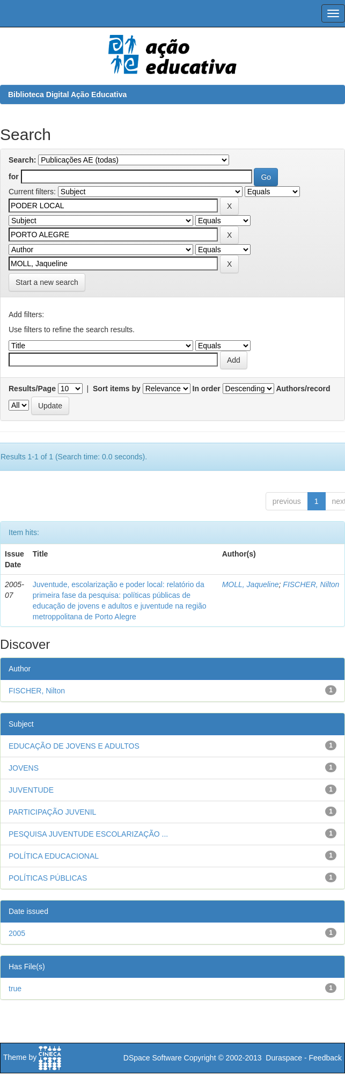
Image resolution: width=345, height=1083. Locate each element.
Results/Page (32, 388)
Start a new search (47, 282)
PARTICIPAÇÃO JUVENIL (52, 812)
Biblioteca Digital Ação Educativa (67, 94)
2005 (17, 933)
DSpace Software (152, 1057)
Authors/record (303, 388)
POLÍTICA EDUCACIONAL (54, 856)
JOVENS (24, 768)
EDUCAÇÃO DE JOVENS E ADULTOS (74, 746)
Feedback (325, 1057)
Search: (22, 160)
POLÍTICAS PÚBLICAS (48, 878)
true (15, 988)
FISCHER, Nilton (311, 584)
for (14, 176)
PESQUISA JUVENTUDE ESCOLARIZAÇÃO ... (88, 834)
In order (207, 388)
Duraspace (284, 1057)
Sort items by (117, 388)
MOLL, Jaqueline (250, 584)
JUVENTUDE (31, 790)
